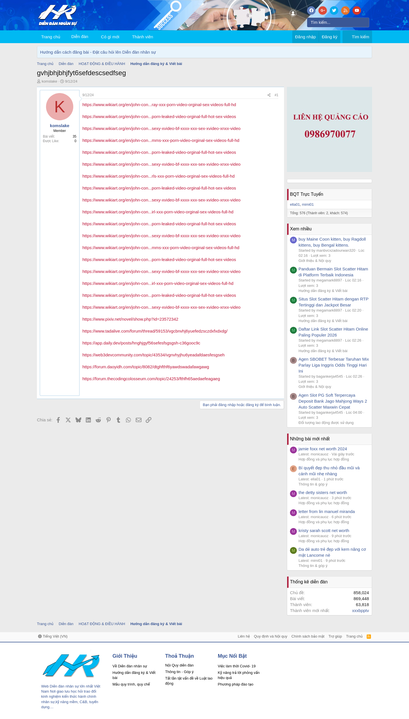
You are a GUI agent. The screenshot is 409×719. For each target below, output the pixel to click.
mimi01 (308, 204)
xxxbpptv (360, 610)
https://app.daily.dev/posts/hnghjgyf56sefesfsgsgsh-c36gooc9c (141, 342)
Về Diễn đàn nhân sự (129, 666)
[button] (124, 36)
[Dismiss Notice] (366, 52)
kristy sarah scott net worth (324, 530)
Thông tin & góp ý (313, 484)
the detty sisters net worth (323, 492)
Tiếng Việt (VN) (53, 636)
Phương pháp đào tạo (235, 684)
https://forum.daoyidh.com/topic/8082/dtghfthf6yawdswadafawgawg (145, 366)
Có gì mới (110, 36)
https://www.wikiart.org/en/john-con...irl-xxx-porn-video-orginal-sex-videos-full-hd (157, 211)
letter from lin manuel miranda (327, 511)
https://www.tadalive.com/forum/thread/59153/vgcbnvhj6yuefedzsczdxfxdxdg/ (155, 331)
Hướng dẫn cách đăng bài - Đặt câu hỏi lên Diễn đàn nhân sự (98, 52)
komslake (49, 81)
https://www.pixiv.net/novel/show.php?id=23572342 (130, 319)
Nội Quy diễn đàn (179, 665)
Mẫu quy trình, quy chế (131, 684)
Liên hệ (244, 636)
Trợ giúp (335, 636)
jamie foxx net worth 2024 (323, 448)
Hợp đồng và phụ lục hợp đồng (324, 459)
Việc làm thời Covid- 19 (237, 666)
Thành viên (142, 36)
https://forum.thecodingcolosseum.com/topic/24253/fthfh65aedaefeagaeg (151, 378)
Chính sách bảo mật (307, 636)
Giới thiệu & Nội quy (315, 260)
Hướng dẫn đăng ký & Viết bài (323, 291)
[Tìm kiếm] (338, 22)
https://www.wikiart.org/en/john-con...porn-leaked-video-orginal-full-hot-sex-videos (159, 116)
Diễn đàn (79, 36)
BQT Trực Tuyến (306, 194)
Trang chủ (50, 36)
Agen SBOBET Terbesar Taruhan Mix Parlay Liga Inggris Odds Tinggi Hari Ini (334, 365)
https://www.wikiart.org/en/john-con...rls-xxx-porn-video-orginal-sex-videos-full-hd (158, 176)
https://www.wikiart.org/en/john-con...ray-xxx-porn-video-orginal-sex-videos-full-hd (159, 104)
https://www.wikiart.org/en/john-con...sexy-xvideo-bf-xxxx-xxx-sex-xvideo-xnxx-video (161, 128)
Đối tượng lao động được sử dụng (326, 423)
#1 (276, 95)
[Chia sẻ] (269, 95)
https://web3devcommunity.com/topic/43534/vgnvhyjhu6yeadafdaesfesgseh (153, 354)
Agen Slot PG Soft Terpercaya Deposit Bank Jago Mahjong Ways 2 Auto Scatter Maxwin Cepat (333, 401)
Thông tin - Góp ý (179, 672)
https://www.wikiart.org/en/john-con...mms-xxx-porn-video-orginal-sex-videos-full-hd (160, 140)
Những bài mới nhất (310, 438)
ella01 (295, 204)
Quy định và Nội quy (270, 636)
